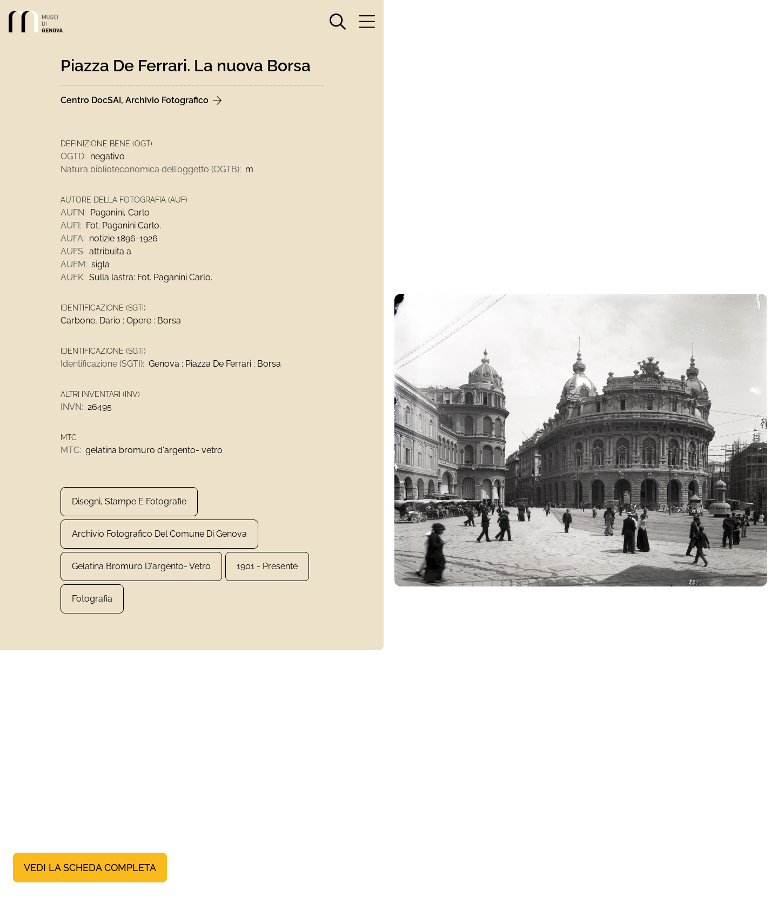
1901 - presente (267, 566)
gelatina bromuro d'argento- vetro (141, 566)
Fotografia (92, 598)
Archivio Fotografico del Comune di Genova (159, 534)
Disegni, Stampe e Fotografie (129, 501)
